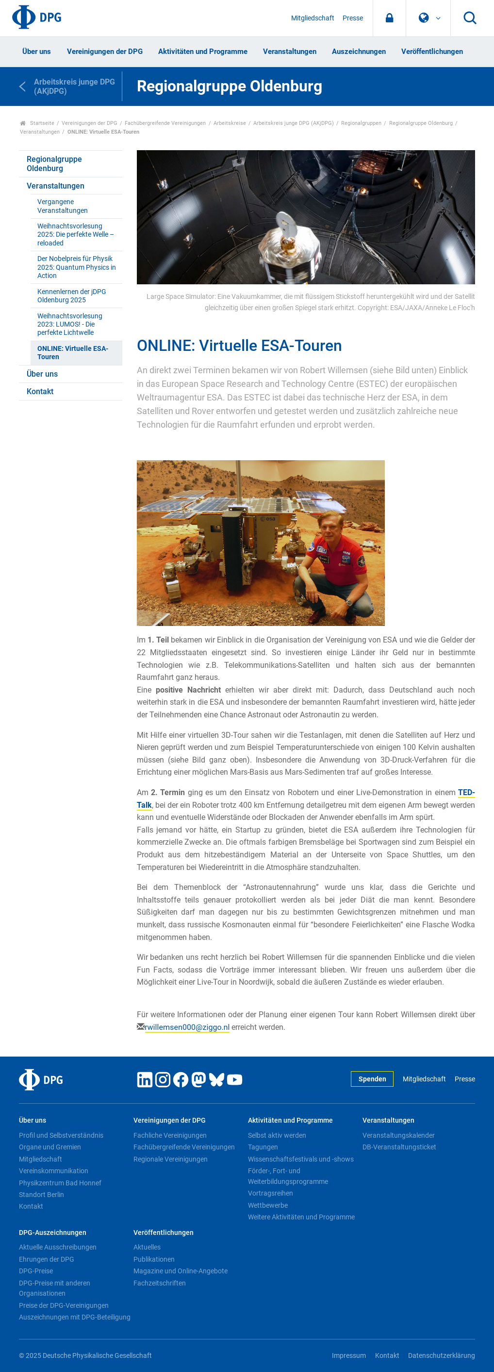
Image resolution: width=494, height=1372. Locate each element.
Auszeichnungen (359, 51)
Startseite (37, 123)
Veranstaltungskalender (398, 1135)
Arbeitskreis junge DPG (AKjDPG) (293, 123)
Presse (353, 18)
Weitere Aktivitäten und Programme (301, 1217)
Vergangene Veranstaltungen (62, 206)
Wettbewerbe (268, 1205)
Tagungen (263, 1147)
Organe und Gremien (50, 1147)
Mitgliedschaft (312, 18)
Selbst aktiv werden (277, 1135)
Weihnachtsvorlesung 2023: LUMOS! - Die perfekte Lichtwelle (69, 324)
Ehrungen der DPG (46, 1259)
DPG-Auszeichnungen (52, 1233)
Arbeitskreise (230, 123)
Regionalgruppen (361, 123)
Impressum (349, 1356)
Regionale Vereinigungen (170, 1159)
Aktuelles (147, 1247)
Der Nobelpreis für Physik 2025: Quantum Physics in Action (76, 267)
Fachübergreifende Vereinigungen (165, 123)
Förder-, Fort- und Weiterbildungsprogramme (288, 1176)
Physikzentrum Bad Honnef (60, 1183)
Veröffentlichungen (432, 51)
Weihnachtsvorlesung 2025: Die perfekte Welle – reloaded (75, 234)
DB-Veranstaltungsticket (399, 1147)
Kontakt (40, 391)
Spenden (372, 1079)
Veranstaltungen (289, 51)
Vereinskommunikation (53, 1171)
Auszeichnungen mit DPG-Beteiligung (75, 1317)
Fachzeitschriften (159, 1283)
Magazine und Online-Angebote (180, 1271)
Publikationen (154, 1259)
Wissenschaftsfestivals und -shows (301, 1159)
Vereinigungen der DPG (105, 51)
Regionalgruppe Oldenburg (421, 123)
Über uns (36, 51)
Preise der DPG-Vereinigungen (64, 1305)
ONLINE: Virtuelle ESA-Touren (72, 353)
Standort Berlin (41, 1194)
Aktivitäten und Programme (202, 51)
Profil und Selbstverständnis (61, 1135)
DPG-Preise (36, 1271)
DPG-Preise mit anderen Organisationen (54, 1288)
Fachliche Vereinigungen (170, 1135)
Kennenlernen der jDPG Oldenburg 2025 (71, 296)
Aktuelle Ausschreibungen (58, 1247)
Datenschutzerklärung (441, 1356)
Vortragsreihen (270, 1193)
